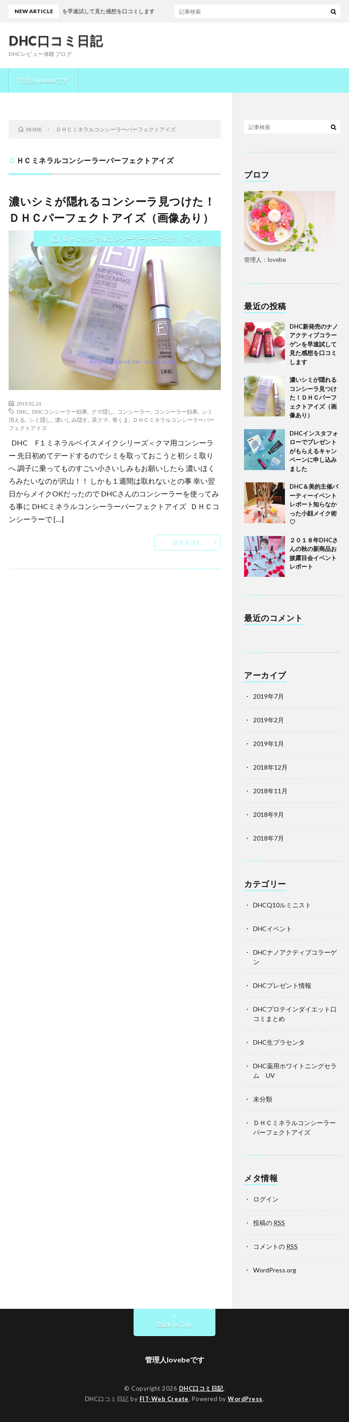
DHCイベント (272, 928)
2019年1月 (268, 743)
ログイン (266, 1199)
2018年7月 (268, 838)
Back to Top (175, 1324)
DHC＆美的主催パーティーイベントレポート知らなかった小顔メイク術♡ (313, 504)
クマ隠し (102, 411)
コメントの (275, 1246)
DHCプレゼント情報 (282, 985)
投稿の (269, 1223)
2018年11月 (270, 791)
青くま (120, 419)
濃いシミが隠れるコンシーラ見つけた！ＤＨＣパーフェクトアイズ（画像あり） (313, 397)
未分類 (262, 1099)
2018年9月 (268, 814)
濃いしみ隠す (71, 419)
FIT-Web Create (164, 1398)
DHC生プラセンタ (279, 1042)
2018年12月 (270, 767)
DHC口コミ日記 (56, 40)
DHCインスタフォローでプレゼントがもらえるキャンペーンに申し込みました (313, 451)
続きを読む (187, 542)
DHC (22, 411)
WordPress (245, 1398)
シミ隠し (40, 419)
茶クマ (100, 419)
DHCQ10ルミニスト (282, 905)
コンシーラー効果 (176, 411)
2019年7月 (268, 696)
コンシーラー (133, 411)
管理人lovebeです (43, 80)
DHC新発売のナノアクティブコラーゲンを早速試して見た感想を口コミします (313, 344)
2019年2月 (268, 720)
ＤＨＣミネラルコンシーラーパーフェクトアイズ (133, 238)
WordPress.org (274, 1270)
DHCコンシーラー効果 (59, 411)
